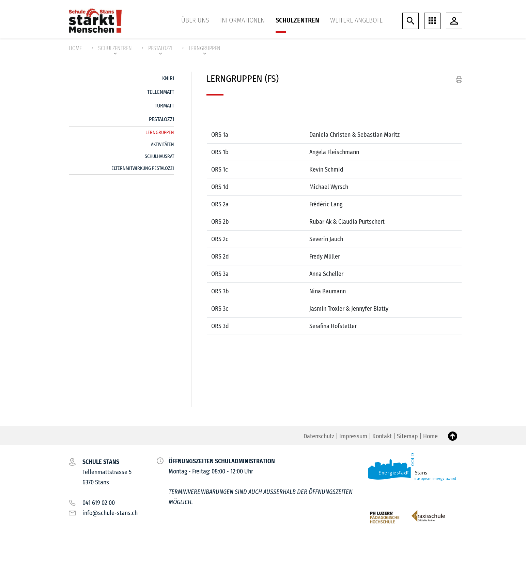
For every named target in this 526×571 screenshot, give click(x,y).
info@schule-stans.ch (110, 513)
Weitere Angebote (356, 20)
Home (75, 48)
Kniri (168, 78)
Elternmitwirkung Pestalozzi (142, 168)
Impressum (353, 436)
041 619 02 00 (98, 503)
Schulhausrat (159, 156)
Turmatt (164, 105)
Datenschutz (319, 436)
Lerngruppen (159, 131)
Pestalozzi (161, 119)
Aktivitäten (162, 144)
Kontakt (382, 436)
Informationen (242, 20)
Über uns (195, 20)
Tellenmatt (160, 92)
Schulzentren (297, 20)
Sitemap (407, 436)
